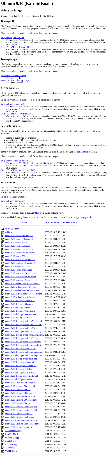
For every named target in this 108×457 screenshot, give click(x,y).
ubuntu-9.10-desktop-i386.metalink (20, 300)
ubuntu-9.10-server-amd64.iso (17, 280)
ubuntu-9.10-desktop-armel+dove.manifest (23, 345)
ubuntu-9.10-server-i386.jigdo (17, 246)
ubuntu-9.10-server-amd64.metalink (20, 263)
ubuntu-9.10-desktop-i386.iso (17, 318)
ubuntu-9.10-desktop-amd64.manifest (20, 365)
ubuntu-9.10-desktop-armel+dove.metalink (23, 342)
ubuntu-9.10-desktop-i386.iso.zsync (20, 311)
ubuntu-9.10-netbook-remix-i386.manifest (22, 283)
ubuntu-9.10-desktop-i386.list (17, 307)
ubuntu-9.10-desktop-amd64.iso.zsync (21, 372)
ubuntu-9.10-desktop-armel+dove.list (20, 348)
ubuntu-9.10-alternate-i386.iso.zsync (20, 396)
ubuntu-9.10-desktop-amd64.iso (18, 379)
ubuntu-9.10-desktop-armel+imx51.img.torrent (24, 335)
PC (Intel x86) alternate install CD (15, 161)
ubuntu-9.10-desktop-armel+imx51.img (21, 338)
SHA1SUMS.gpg (12, 437)
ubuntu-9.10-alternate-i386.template (20, 383)
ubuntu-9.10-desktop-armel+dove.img (21, 359)
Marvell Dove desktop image (13, 75)
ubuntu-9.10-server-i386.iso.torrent (19, 253)
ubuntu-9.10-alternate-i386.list (18, 389)
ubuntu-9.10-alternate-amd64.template (21, 407)
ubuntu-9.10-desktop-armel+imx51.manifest (23, 324)
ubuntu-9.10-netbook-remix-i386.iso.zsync (23, 290)
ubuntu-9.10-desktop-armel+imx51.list (21, 328)
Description (71, 222)
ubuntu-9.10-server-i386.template (19, 235)
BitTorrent (37, 213)
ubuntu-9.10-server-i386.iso (16, 256)
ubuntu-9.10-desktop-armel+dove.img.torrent (24, 355)
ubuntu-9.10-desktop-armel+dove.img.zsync (23, 352)
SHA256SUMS (11, 434)
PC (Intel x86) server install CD (14, 104)
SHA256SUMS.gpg (13, 430)
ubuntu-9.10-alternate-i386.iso (17, 403)
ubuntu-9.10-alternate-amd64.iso (18, 427)
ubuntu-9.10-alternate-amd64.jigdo (19, 417)
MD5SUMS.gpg (12, 444)
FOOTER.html (11, 451)
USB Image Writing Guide (80, 217)
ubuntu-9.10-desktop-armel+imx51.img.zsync (24, 331)
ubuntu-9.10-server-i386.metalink (19, 239)
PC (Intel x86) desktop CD (12, 37)
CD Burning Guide (55, 217)
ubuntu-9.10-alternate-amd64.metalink (21, 410)
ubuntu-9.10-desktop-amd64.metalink (21, 362)
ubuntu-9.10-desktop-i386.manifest (20, 304)
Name (24, 222)
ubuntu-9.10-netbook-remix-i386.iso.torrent (23, 294)
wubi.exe (8, 232)
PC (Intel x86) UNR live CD (13, 201)
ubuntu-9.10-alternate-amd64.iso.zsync (21, 420)
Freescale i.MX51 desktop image (15, 80)
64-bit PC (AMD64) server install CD (17, 114)
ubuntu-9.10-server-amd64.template (20, 259)
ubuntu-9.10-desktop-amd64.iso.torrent (21, 376)
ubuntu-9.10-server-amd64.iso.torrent (20, 277)
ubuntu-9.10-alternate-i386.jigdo (18, 393)
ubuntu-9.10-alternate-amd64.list (19, 413)
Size (63, 222)
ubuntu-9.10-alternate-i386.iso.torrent (20, 400)
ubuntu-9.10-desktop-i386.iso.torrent (20, 314)
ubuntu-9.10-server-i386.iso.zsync (19, 249)
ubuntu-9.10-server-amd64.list (17, 266)
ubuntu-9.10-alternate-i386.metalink (20, 386)
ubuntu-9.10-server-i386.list (16, 242)
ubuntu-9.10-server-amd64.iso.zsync (20, 273)
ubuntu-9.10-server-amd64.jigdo (18, 270)
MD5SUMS (10, 448)
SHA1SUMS (10, 441)
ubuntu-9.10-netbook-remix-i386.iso (20, 297)
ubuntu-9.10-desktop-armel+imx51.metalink (23, 321)
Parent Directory (12, 229)
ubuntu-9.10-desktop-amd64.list (18, 369)
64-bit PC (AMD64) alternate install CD (18, 170)
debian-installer (83, 152)
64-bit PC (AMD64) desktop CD (15, 47)
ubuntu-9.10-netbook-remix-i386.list (20, 287)
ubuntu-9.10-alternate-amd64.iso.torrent (21, 424)
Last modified (52, 222)
